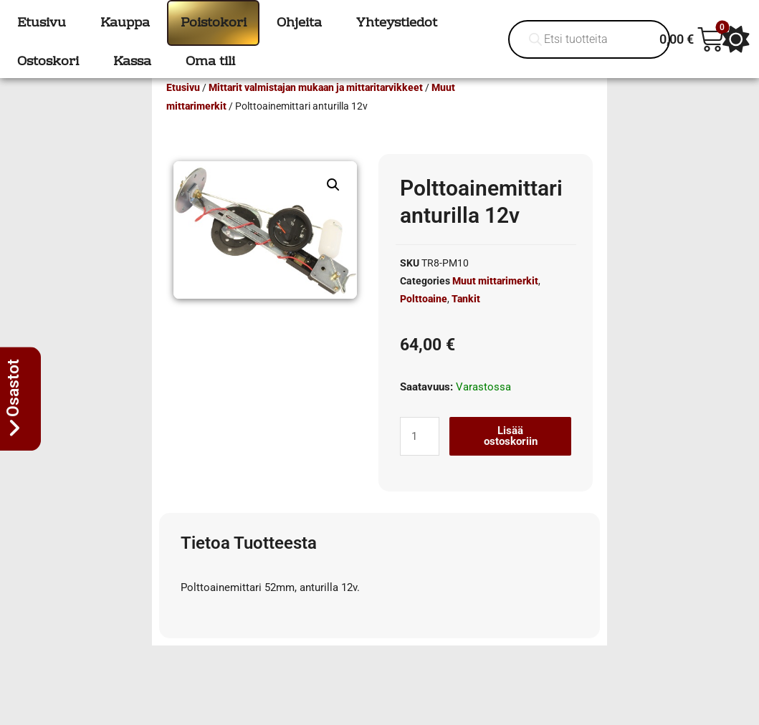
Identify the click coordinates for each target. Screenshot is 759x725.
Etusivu (183, 108)
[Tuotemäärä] (419, 457)
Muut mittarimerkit (495, 301)
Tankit (466, 319)
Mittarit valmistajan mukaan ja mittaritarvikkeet (316, 108)
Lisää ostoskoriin (511, 457)
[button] (333, 206)
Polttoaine (423, 319)
